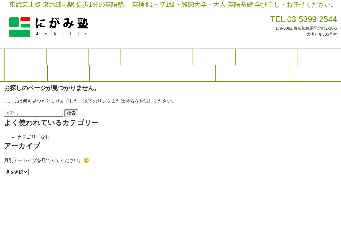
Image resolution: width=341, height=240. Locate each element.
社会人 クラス (213, 57)
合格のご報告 (69, 73)
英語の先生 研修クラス (266, 57)
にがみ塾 (64, 27)
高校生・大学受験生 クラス (156, 57)
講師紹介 (104, 57)
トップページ (25, 57)
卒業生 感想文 (26, 73)
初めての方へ (67, 57)
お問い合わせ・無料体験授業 (252, 73)
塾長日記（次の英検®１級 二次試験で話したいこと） (152, 73)
